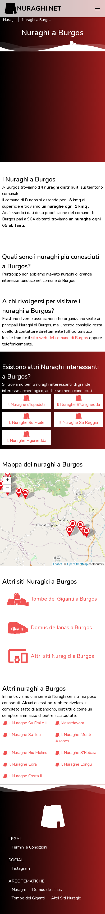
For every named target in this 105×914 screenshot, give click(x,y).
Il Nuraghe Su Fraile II (27, 723)
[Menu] (97, 8)
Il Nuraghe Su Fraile (26, 419)
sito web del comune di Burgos (59, 338)
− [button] (7, 489)
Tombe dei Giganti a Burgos (64, 598)
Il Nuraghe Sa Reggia (78, 419)
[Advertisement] (52, 106)
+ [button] (7, 481)
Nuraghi (9, 19)
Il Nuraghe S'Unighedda (78, 401)
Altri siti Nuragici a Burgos (62, 656)
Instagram (21, 868)
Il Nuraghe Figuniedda (26, 437)
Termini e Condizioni (29, 847)
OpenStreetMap (77, 564)
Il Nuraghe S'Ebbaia (78, 753)
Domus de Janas (47, 890)
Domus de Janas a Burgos (61, 627)
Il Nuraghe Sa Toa (24, 735)
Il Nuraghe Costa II (25, 776)
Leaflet (57, 564)
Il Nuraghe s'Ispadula (26, 401)
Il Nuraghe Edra (22, 764)
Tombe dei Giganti (28, 898)
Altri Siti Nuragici (66, 898)
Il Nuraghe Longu (76, 764)
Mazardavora (72, 723)
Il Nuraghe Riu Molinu (27, 753)
